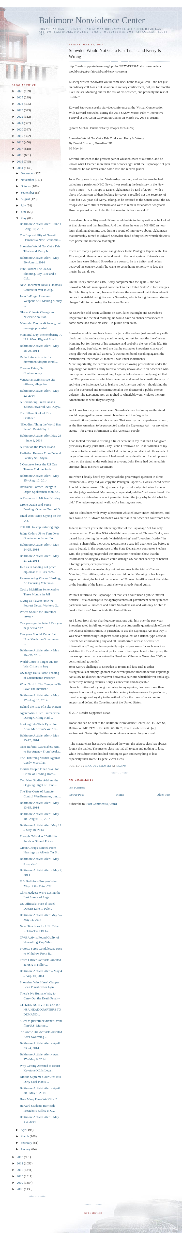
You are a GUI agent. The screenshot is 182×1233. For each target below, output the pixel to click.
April (24, 1130)
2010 (20, 1176)
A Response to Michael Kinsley (40, 498)
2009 (20, 1182)
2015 (20, 161)
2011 (20, 1170)
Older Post (163, 794)
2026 (20, 91)
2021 (20, 123)
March (25, 1136)
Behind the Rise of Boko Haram (40, 706)
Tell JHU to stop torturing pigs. (40, 527)
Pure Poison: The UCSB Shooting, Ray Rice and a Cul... (38, 273)
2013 (20, 1157)
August (26, 199)
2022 (20, 116)
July (24, 205)
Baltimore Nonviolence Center (92, 20)
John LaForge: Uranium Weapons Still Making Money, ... (41, 301)
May (24, 218)
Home (120, 794)
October (26, 186)
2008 (20, 1189)
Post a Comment (77, 787)
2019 (20, 136)
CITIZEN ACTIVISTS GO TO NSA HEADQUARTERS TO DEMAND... (40, 1009)
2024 (20, 104)
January (26, 1149)
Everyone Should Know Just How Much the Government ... (39, 639)
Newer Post (76, 794)
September (28, 192)
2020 (20, 129)
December (28, 173)
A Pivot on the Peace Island (37, 447)
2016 (20, 155)
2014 (20, 168)
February (27, 1142)
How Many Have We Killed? (38, 1099)
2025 (20, 97)
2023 (20, 110)
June (24, 212)
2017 (20, 148)
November (28, 180)
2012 (20, 1163)
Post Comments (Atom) (101, 804)
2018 (20, 142)
